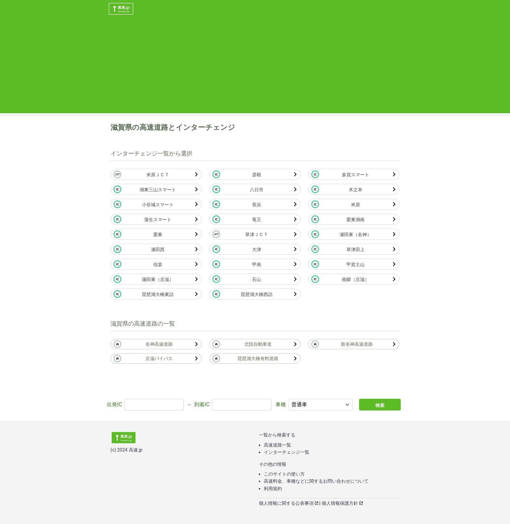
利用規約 (273, 488)
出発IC (114, 404)
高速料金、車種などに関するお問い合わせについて (316, 481)
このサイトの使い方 (284, 474)
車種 (280, 404)
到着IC (201, 404)
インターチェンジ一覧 (286, 452)
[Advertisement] (255, 67)
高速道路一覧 (277, 445)
